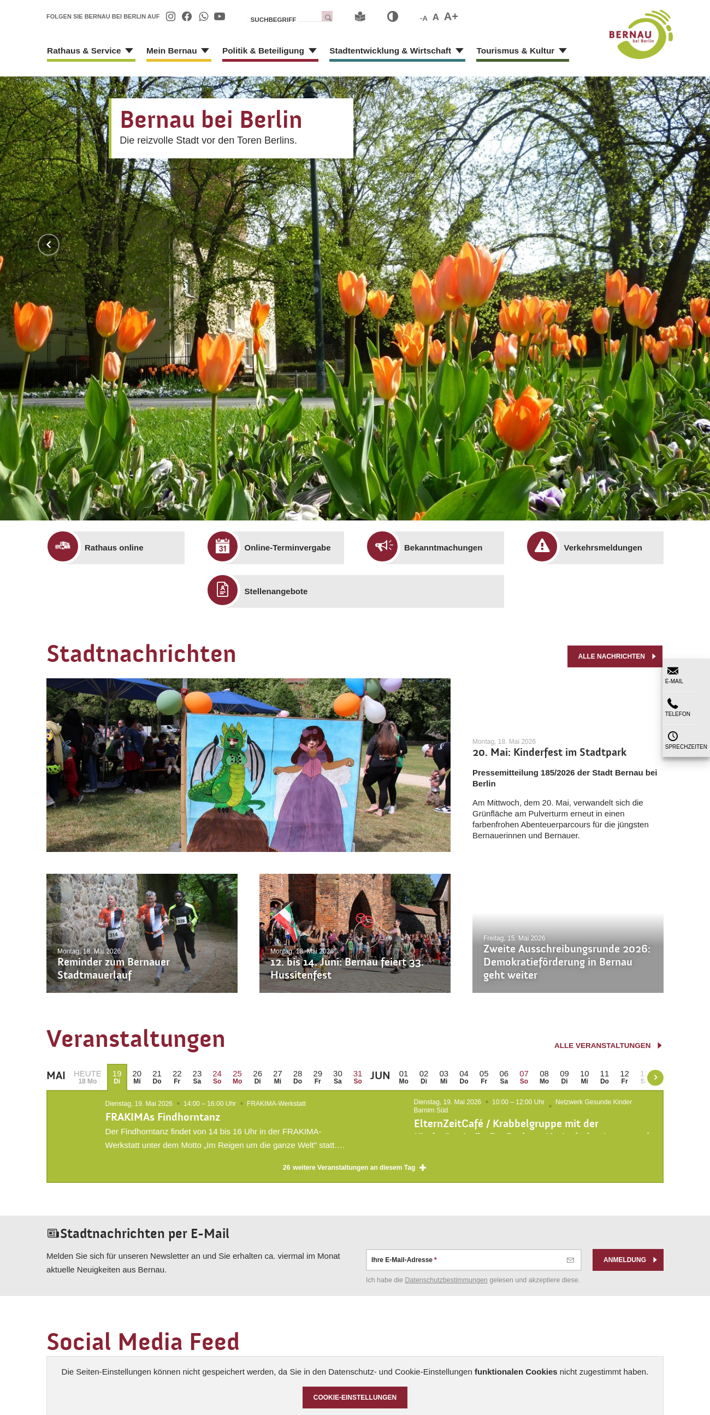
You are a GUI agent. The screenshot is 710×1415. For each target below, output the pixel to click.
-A (424, 18)
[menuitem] (170, 16)
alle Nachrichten (617, 654)
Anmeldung (630, 1272)
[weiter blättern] (655, 1077)
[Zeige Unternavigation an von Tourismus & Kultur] (524, 54)
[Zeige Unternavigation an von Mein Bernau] (193, 54)
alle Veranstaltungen (607, 1045)
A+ (451, 16)
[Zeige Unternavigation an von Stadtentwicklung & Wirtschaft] (428, 54)
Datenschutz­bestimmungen (446, 1292)
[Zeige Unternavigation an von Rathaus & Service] (122, 54)
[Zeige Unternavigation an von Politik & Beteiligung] (293, 54)
